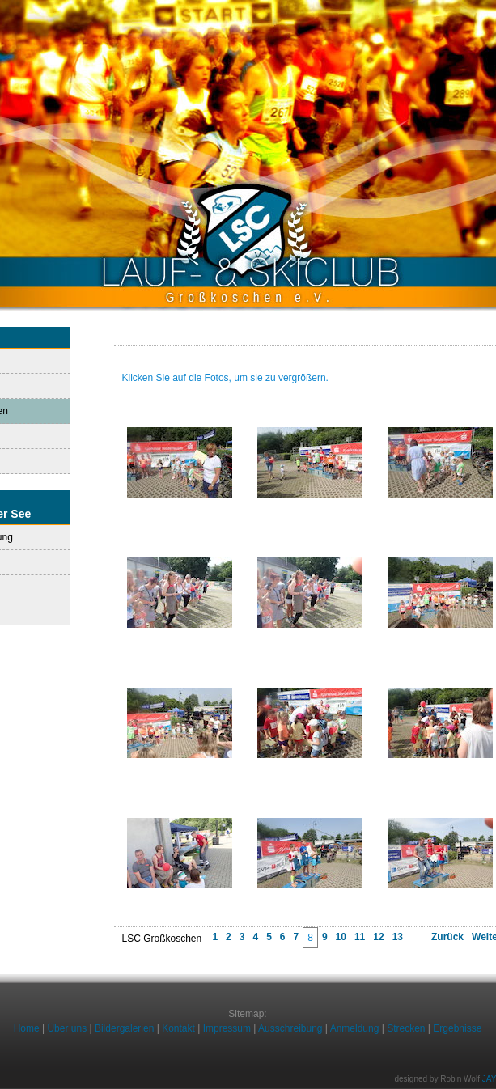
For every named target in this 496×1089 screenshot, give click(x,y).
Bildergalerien (124, 1028)
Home (27, 1028)
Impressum (227, 1028)
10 (341, 937)
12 (378, 937)
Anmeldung (354, 1028)
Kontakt (178, 1028)
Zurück (447, 937)
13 (397, 937)
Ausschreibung (290, 1028)
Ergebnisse (457, 1028)
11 (359, 937)
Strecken (406, 1028)
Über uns (67, 1028)
